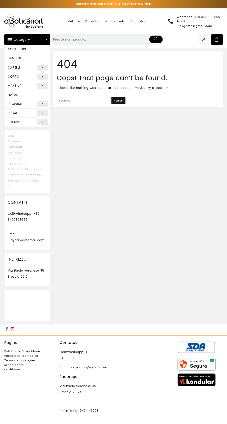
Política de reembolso (24, 175)
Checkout (15, 147)
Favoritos (14, 158)
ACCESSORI (17, 49)
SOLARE (28, 122)
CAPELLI (28, 67)
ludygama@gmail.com (194, 26)
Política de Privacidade (25, 169)
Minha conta (17, 164)
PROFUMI (28, 104)
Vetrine (13, 186)
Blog (11, 136)
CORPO (28, 77)
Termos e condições (23, 180)
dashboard (16, 152)
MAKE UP (28, 86)
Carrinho (14, 141)
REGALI (28, 113)
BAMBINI (14, 58)
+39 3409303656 (207, 17)
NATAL (13, 94)
